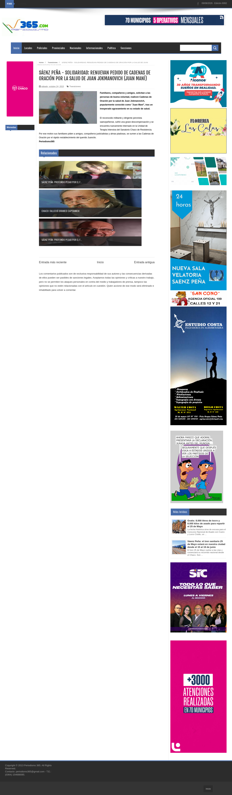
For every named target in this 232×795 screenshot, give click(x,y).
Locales (28, 48)
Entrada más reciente (53, 204)
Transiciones (75, 86)
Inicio (16, 48)
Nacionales (75, 48)
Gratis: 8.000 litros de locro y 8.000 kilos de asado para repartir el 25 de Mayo (206, 523)
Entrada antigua (144, 204)
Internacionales (94, 48)
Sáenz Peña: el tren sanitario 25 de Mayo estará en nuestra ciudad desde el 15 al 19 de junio (206, 544)
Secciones (126, 48)
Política (111, 48)
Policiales (42, 48)
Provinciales (58, 48)
